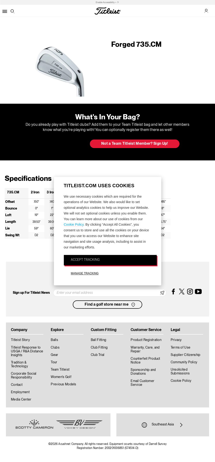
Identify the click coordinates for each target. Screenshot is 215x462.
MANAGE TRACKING (85, 273)
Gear (54, 355)
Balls (54, 340)
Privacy (176, 340)
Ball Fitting (98, 340)
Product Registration (146, 340)
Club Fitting (99, 347)
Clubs (55, 347)
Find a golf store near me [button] (110, 305)
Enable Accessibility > (106, 2)
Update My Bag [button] (61, 144)
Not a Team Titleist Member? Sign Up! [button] (134, 143)
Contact (17, 384)
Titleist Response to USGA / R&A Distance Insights (27, 351)
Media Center (21, 399)
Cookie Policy (74, 225)
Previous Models (63, 384)
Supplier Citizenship (186, 355)
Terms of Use (180, 347)
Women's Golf (61, 377)
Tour (54, 362)
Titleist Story (20, 340)
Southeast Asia (163, 425)
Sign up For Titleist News (31, 292)
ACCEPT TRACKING (85, 260)
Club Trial (98, 355)
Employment (20, 392)
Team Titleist (60, 369)
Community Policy (184, 362)
